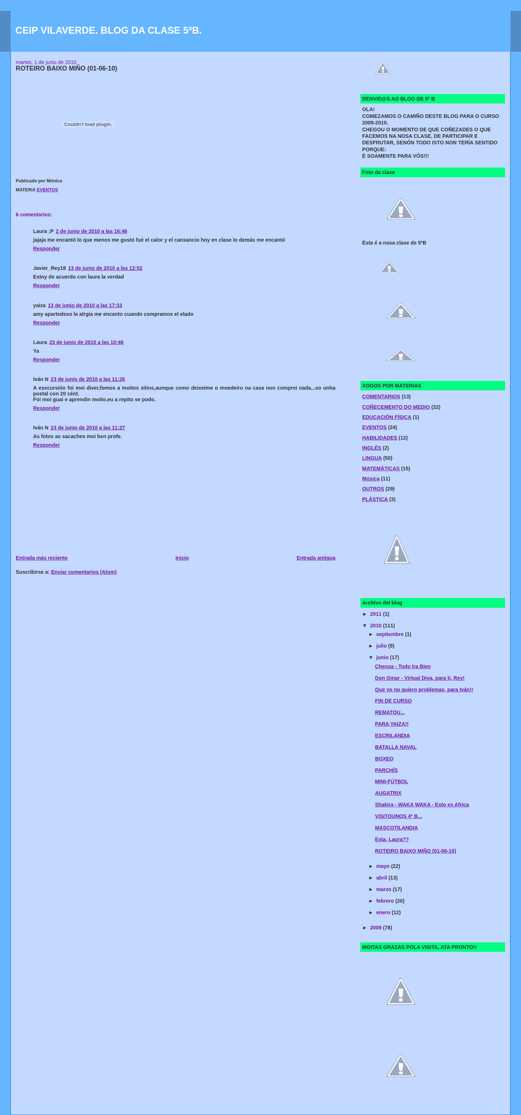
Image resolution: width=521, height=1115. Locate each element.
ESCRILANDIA (392, 735)
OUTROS (373, 489)
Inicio (182, 558)
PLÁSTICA (375, 499)
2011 (376, 614)
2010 (376, 625)
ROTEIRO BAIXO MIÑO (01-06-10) (415, 851)
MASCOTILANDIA (396, 828)
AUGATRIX (388, 793)
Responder (46, 248)
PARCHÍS (386, 770)
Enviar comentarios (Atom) (84, 572)
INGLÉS (371, 448)
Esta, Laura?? (392, 839)
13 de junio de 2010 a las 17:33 (85, 305)
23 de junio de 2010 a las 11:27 (88, 428)
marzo (384, 889)
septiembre (390, 634)
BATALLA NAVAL (396, 747)
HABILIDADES (379, 438)
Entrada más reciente (42, 558)
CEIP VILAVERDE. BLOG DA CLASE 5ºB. (109, 30)
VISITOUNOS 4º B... (398, 816)
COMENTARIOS (381, 396)
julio (382, 646)
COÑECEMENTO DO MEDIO (396, 407)
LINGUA (372, 458)
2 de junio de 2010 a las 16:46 (91, 231)
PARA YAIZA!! (392, 724)
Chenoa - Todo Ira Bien (403, 666)
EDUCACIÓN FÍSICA (386, 417)
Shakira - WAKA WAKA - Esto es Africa (422, 804)
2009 (376, 927)
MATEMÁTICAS (381, 468)
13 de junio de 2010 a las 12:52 (105, 268)
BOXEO (384, 759)
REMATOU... (390, 712)
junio (383, 657)
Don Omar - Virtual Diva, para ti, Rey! (420, 678)
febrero (385, 901)
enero (383, 912)
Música (371, 479)
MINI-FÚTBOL (391, 781)
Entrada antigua (316, 558)
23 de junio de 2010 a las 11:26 (88, 379)
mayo (383, 866)
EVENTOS (47, 189)
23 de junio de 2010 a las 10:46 (86, 342)
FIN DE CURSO (393, 701)
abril (382, 878)
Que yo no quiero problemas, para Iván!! (424, 689)
